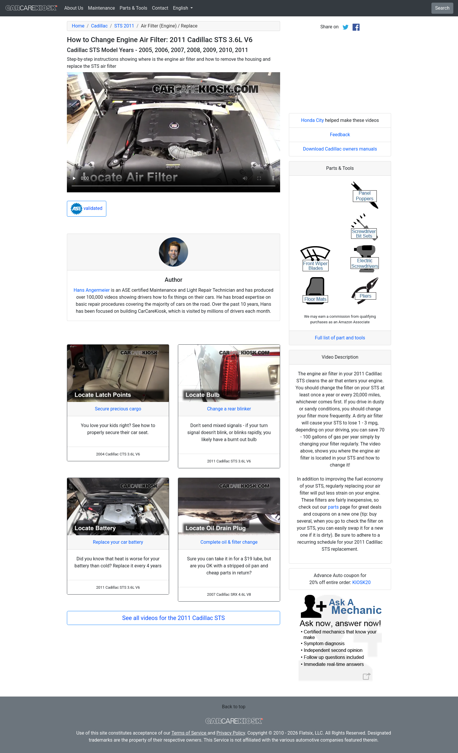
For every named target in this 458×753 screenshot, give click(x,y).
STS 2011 (124, 26)
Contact (160, 8)
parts (333, 507)
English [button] (181, 8)
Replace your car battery (118, 542)
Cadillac (99, 26)
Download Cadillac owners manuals (340, 149)
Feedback (340, 134)
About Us (73, 8)
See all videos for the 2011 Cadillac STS (173, 617)
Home (78, 26)
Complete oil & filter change (228, 542)
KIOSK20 (361, 582)
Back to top (233, 706)
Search (442, 8)
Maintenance (101, 8)
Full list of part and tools (340, 338)
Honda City (312, 120)
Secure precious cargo (118, 409)
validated (87, 209)
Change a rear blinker (229, 409)
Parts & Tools (134, 8)
